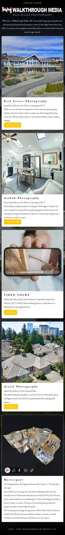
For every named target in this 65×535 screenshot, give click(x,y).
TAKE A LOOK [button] (12, 125)
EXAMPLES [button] (11, 406)
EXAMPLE (10, 312)
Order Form (32, 2)
